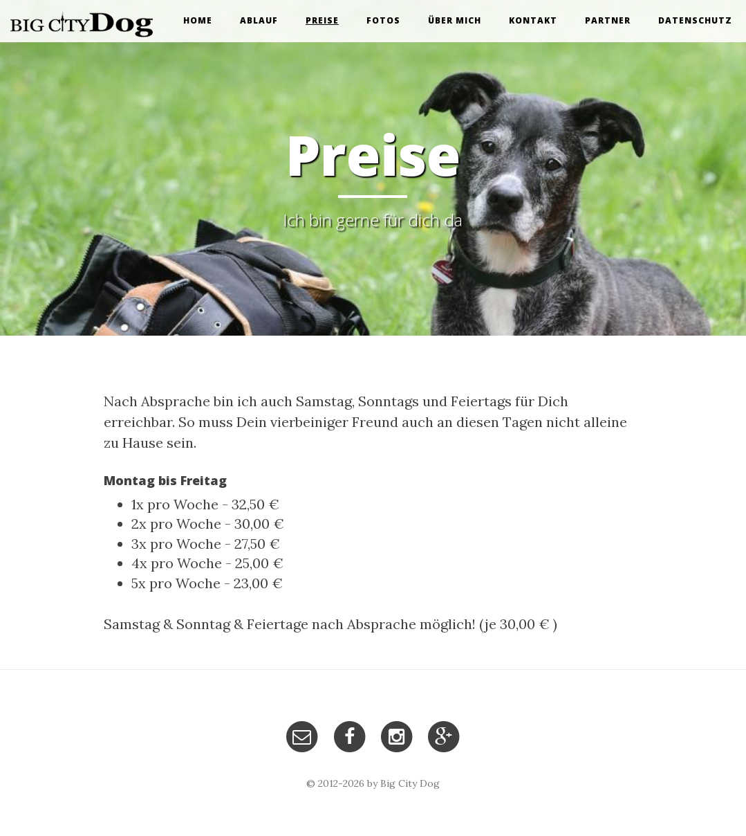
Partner (608, 20)
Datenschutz (695, 20)
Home (197, 20)
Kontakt (533, 20)
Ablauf (259, 20)
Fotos (383, 20)
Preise (322, 20)
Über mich (454, 20)
